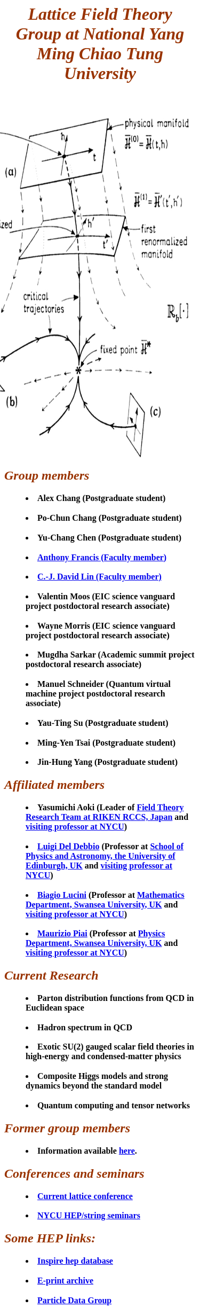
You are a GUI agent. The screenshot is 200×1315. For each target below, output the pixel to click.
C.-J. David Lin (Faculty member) (99, 576)
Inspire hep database (75, 1260)
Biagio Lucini (61, 894)
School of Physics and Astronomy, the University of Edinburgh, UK (104, 856)
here (127, 1150)
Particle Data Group (74, 1300)
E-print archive (65, 1280)
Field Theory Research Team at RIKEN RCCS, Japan (105, 812)
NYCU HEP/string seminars (88, 1215)
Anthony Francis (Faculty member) (101, 557)
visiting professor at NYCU (75, 826)
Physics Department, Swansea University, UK (95, 938)
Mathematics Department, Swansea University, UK (105, 899)
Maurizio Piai (62, 933)
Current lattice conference (85, 1196)
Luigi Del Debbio (68, 846)
